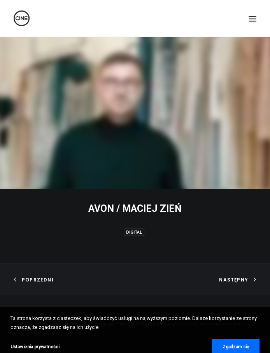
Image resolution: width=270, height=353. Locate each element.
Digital (134, 232)
